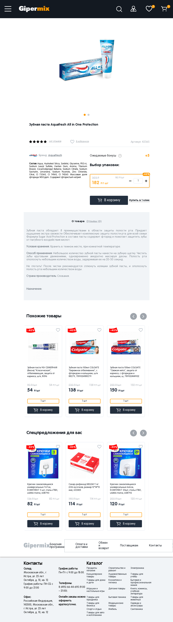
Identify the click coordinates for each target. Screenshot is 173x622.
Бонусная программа (57, 545)
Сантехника (137, 609)
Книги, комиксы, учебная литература (139, 591)
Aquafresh (55, 155)
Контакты (155, 545)
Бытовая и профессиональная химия (141, 582)
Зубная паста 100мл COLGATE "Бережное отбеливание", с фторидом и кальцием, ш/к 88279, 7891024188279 (86, 372)
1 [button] (85, 115)
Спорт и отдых (94, 609)
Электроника (137, 568)
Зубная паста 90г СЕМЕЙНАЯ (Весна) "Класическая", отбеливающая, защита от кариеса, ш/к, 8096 (44, 372)
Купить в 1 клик (139, 200)
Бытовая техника (117, 597)
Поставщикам (129, 545)
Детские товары (116, 589)
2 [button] (89, 115)
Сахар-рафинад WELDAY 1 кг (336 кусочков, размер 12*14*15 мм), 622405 (86, 487)
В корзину (109, 200)
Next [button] (59, 24)
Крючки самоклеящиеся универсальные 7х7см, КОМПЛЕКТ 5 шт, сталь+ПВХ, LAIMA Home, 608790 (44, 488)
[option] (86, 58)
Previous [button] (133, 316)
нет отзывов (55, 141)
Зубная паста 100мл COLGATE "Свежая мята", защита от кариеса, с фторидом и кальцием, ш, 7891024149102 (127, 372)
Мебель (112, 609)
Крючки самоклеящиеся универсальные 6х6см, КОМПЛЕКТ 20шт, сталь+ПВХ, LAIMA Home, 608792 (127, 488)
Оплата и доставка (81, 545)
